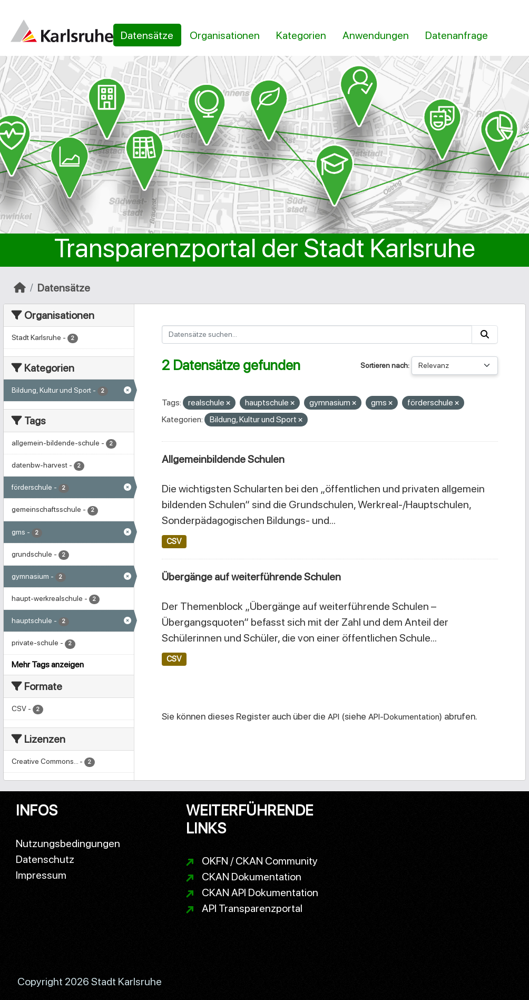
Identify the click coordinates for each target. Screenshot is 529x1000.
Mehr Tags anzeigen (48, 664)
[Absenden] (485, 334)
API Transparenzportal (252, 908)
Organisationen (225, 35)
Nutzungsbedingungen (68, 843)
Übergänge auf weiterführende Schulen (251, 576)
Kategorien (301, 35)
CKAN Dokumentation (251, 876)
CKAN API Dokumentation (260, 892)
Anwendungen (375, 35)
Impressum (41, 875)
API (333, 717)
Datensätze (147, 35)
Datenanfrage (456, 35)
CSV (173, 541)
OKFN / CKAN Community (260, 861)
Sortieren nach (384, 365)
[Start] (20, 287)
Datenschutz (45, 859)
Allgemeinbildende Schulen (223, 459)
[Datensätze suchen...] (317, 334)
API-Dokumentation (403, 717)
